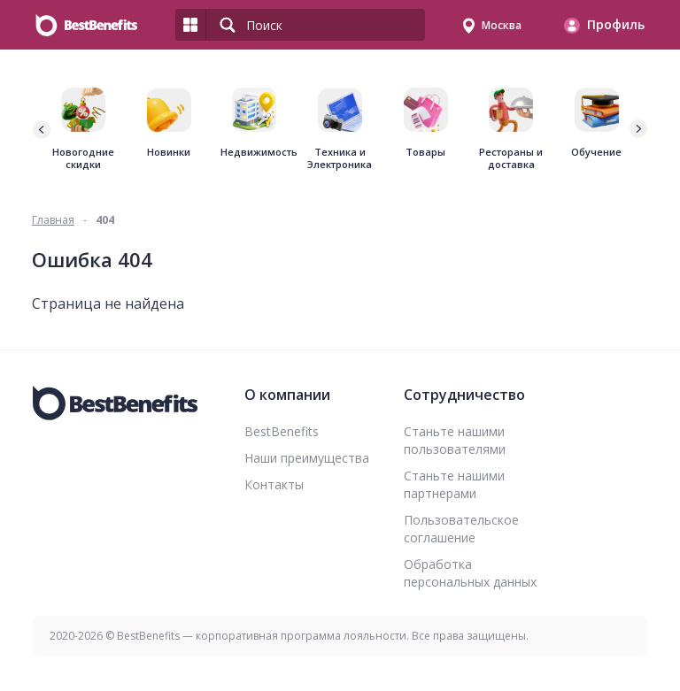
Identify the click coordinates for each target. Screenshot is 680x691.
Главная (53, 219)
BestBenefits (281, 431)
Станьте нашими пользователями (455, 440)
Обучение (596, 152)
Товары (425, 152)
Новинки (168, 152)
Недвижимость (254, 152)
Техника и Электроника (339, 158)
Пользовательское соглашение (461, 528)
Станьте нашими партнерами (454, 484)
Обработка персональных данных (470, 573)
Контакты (274, 484)
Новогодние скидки (83, 158)
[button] (637, 129)
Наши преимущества (306, 457)
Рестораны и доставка (511, 158)
